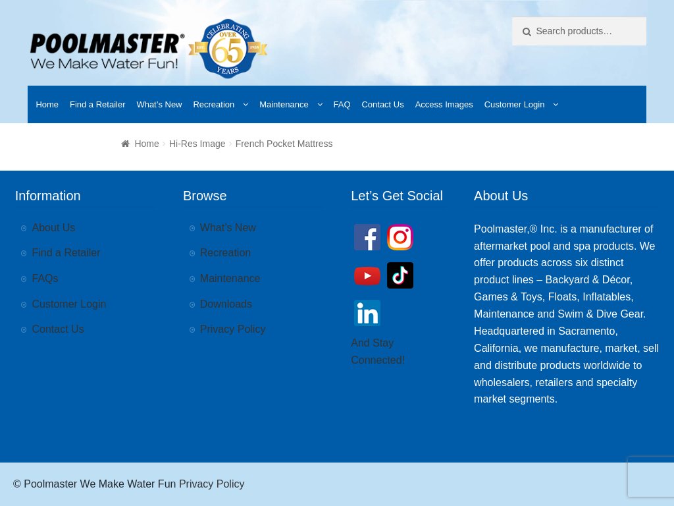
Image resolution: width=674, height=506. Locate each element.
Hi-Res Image (197, 143)
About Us (54, 227)
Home (47, 104)
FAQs (45, 278)
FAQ (342, 104)
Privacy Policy (233, 329)
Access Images (444, 104)
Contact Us (382, 104)
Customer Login (514, 104)
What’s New (159, 104)
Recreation (213, 104)
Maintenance (283, 104)
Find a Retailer (98, 104)
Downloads (226, 304)
